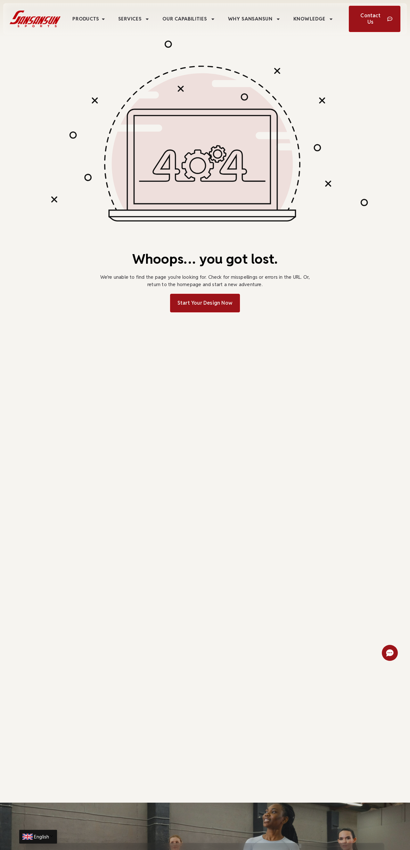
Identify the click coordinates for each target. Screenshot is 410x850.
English (44, 837)
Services (134, 19)
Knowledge (313, 19)
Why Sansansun (254, 19)
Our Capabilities (188, 19)
